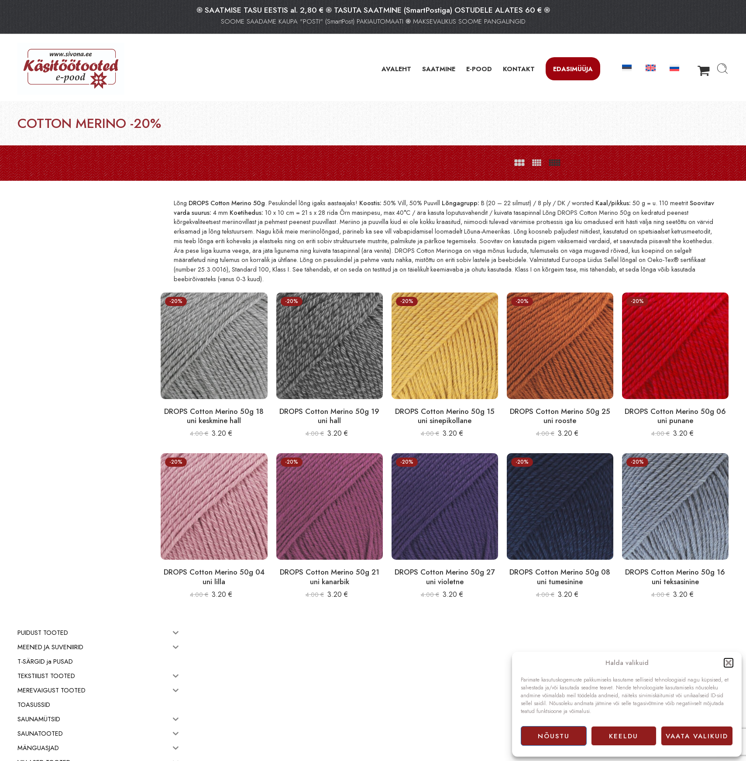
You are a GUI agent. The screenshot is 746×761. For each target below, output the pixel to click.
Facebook (390, 708)
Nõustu (554, 736)
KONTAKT (519, 68)
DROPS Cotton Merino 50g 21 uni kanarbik (358, 561)
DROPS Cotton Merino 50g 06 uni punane (679, 408)
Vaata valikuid (697, 736)
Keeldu (623, 736)
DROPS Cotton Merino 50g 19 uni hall (358, 408)
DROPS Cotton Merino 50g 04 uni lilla (251, 561)
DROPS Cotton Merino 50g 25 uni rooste (572, 408)
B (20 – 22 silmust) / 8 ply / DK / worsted (578, 202)
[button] (728, 662)
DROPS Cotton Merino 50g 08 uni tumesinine (572, 561)
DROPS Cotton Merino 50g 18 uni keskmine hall (251, 408)
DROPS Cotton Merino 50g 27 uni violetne (465, 561)
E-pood (387, 679)
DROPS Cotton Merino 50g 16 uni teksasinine (679, 561)
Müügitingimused (399, 689)
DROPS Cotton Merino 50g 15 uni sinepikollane (465, 408)
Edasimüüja (573, 68)
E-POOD (479, 68)
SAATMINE (438, 68)
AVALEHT (396, 68)
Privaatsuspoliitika (399, 698)
